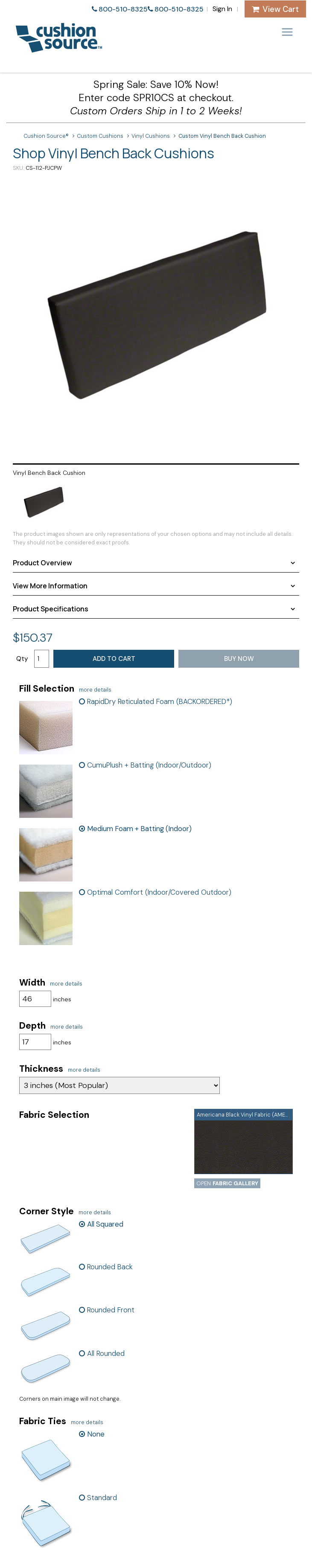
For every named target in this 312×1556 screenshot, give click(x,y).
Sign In (222, 8)
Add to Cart (114, 658)
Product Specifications (50, 609)
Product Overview (42, 562)
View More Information (50, 585)
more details (95, 689)
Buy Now (239, 658)
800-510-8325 (123, 9)
